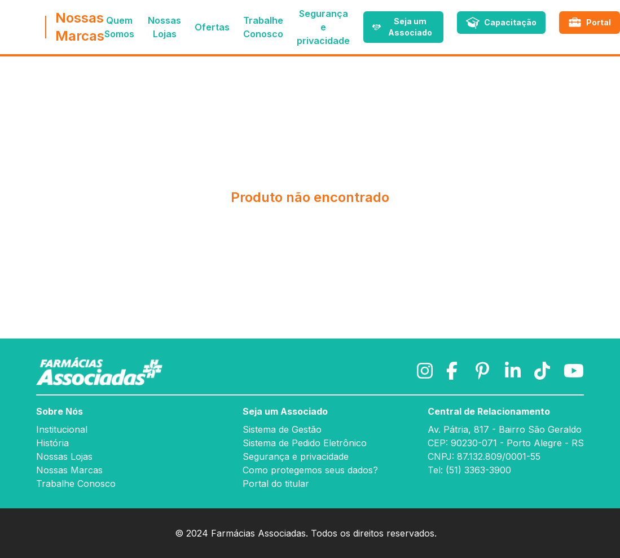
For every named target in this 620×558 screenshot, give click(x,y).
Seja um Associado (285, 411)
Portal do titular (276, 483)
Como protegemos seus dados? (310, 470)
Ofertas (212, 27)
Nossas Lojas (64, 456)
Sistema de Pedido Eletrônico (305, 443)
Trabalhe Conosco (76, 483)
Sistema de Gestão (282, 429)
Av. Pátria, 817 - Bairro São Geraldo (505, 429)
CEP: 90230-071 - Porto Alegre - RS (506, 443)
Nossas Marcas (69, 470)
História (52, 443)
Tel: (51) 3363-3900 (469, 470)
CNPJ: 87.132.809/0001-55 (484, 456)
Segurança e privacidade (323, 27)
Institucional (61, 429)
